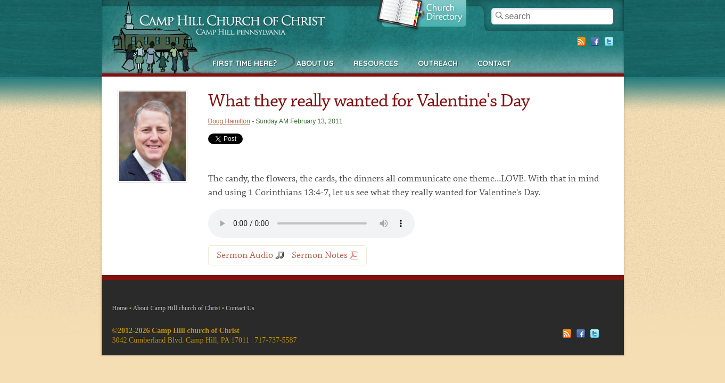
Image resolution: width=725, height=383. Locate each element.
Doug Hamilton (229, 121)
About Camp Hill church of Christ (176, 308)
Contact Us (240, 308)
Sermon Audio (245, 255)
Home (120, 308)
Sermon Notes (320, 255)
